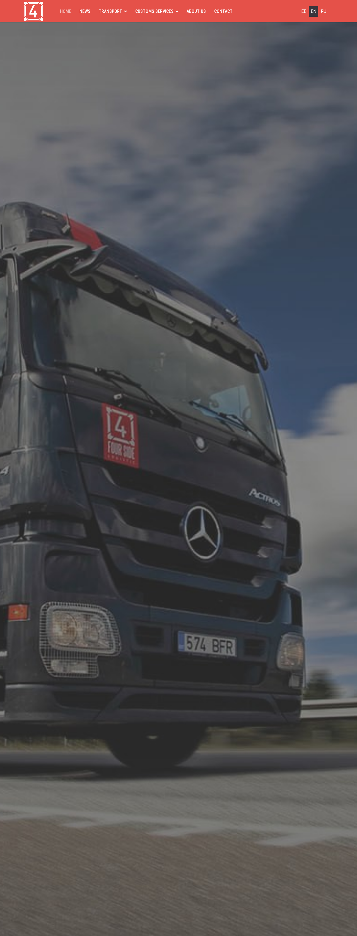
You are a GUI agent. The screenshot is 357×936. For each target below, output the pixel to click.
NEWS (84, 11)
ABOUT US (196, 11)
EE (303, 11)
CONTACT (223, 11)
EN (313, 11)
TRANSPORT (110, 11)
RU (323, 11)
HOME (65, 11)
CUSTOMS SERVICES (154, 11)
